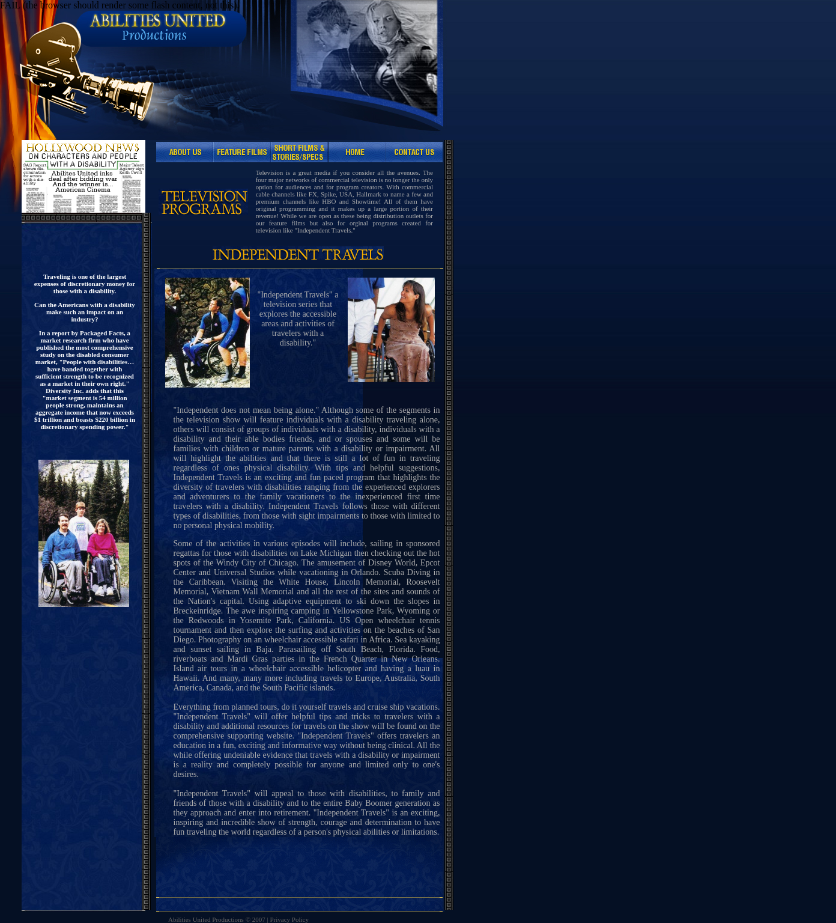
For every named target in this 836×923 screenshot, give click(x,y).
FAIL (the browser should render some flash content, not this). (120, 5)
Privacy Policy (289, 919)
